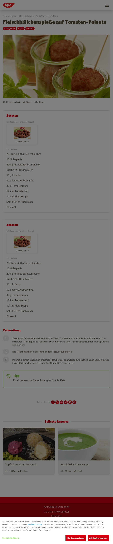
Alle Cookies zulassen (75, 538)
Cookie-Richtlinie (35, 524)
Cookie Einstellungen (10, 538)
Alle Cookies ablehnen (98, 538)
